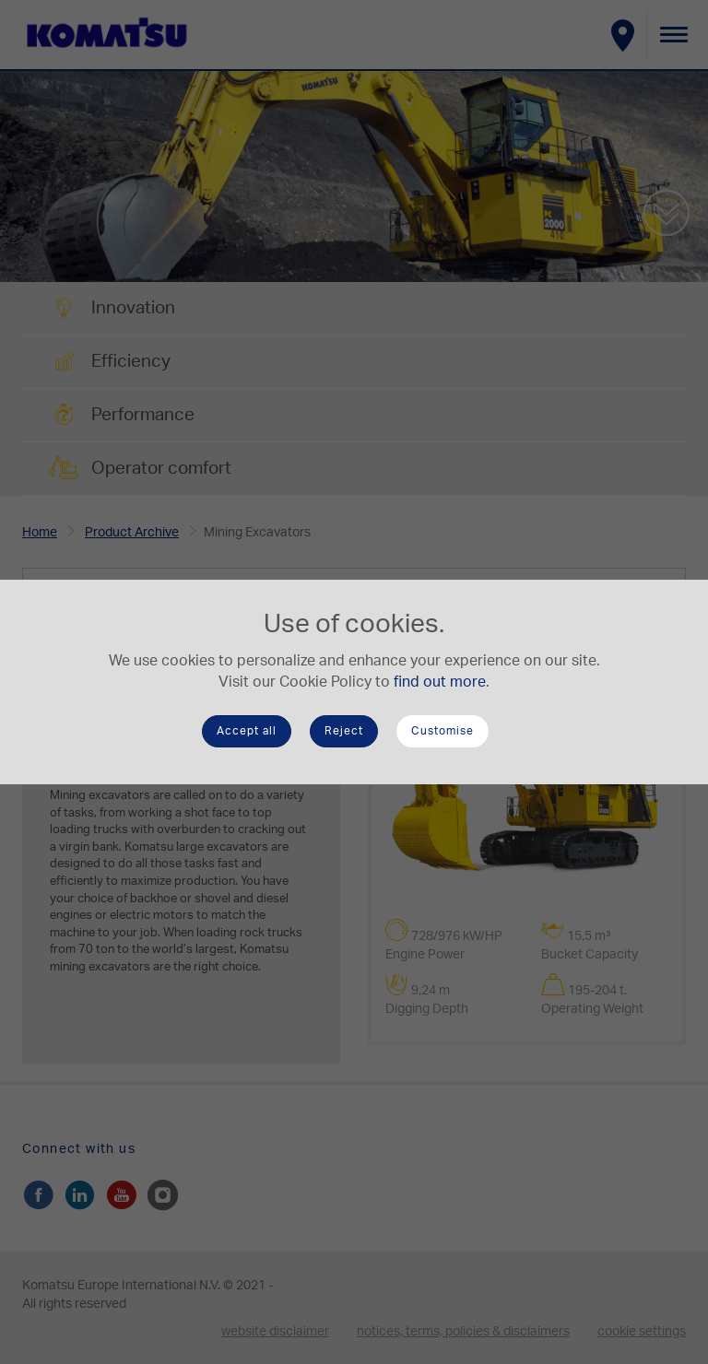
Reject (343, 730)
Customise (442, 730)
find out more (440, 682)
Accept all (247, 730)
